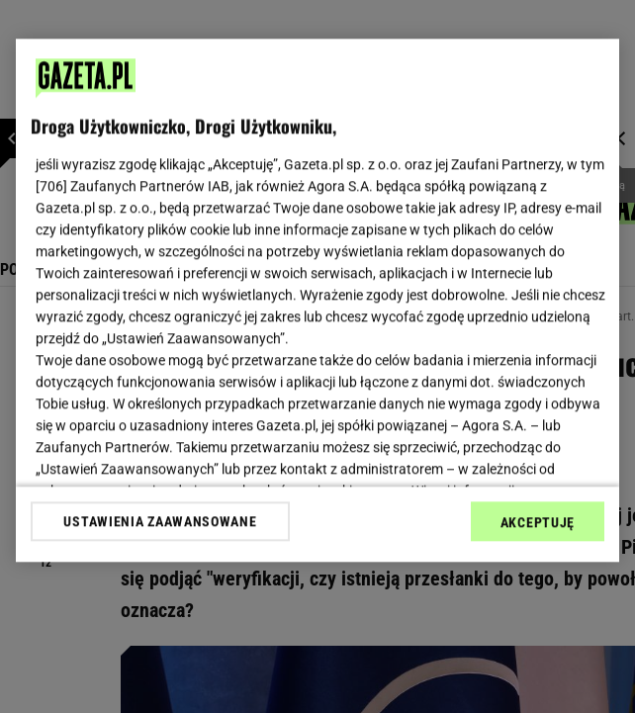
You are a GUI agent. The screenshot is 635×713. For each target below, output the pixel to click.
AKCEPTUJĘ (537, 522)
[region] (317, 300)
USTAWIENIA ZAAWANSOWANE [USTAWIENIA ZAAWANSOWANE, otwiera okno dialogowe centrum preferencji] (159, 521)
